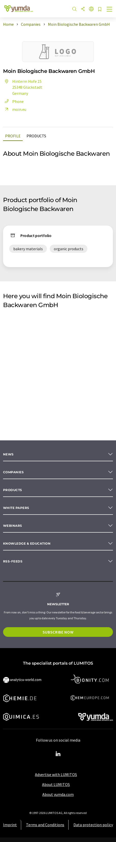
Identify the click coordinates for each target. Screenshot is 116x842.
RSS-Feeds (12, 561)
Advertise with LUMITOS (56, 774)
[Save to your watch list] (99, 9)
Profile (13, 135)
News (8, 454)
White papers (16, 508)
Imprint (10, 824)
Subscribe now (58, 632)
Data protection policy (93, 824)
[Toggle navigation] (109, 9)
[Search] (74, 9)
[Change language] (91, 9)
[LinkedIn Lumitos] (58, 754)
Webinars (12, 526)
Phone (13, 101)
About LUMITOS (56, 784)
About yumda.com (58, 794)
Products (36, 135)
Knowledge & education (26, 543)
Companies (13, 472)
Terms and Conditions (45, 824)
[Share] (82, 9)
